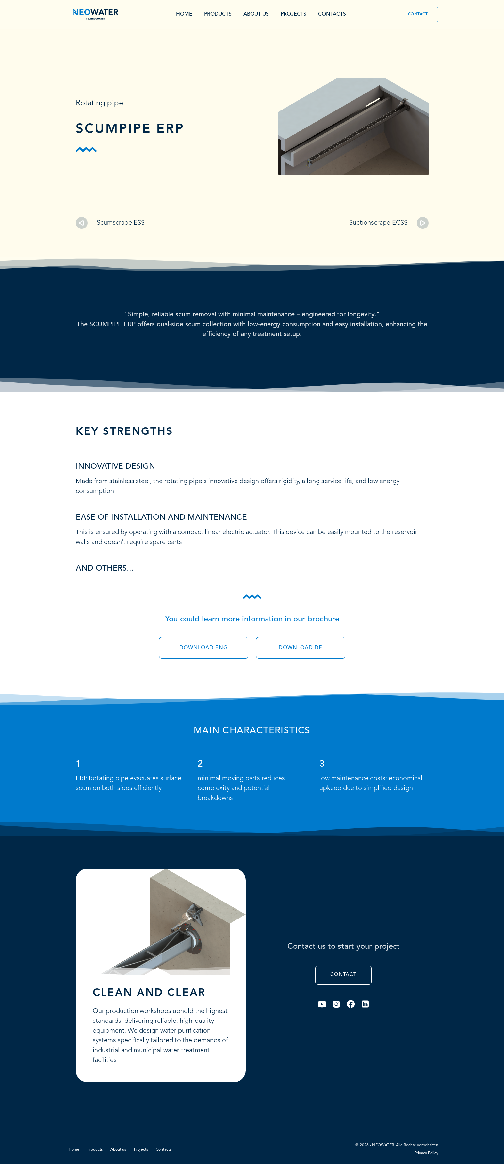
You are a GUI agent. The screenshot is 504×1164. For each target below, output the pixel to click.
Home (184, 14)
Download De (300, 647)
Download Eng (203, 647)
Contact (418, 14)
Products (218, 14)
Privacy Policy (426, 1153)
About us (256, 14)
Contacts (332, 14)
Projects (293, 14)
